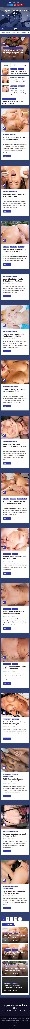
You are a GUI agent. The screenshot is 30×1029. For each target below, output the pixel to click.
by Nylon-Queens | (24, 1020)
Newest (5, 64)
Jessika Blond (6, 664)
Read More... (7, 156)
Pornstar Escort (22, 498)
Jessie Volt (14, 68)
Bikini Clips (13, 86)
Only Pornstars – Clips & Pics (17, 1018)
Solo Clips (14, 664)
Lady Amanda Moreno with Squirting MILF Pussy (15, 51)
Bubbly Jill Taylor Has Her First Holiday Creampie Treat (14, 502)
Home (14, 1025)
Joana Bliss (6, 441)
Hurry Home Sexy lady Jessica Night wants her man (14, 892)
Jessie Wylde (21, 86)
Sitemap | (15, 1022)
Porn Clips (21, 68)
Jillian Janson (6, 553)
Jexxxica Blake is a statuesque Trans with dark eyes (14, 723)
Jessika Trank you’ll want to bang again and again (13, 613)
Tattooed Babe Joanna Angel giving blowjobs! (14, 835)
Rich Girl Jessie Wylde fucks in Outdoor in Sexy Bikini (14, 250)
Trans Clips (15, 719)
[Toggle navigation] (15, 28)
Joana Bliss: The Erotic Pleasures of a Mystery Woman (15, 445)
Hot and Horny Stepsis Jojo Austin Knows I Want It (13, 335)
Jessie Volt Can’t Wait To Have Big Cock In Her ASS (14, 138)
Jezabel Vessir (7, 774)
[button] (28, 29)
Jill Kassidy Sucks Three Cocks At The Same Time (14, 195)
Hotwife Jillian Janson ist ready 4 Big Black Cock (15, 557)
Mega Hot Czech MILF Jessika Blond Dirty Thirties (14, 668)
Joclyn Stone (6, 386)
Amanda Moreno (7, 48)
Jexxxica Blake (7, 719)
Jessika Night (6, 886)
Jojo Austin (5, 98)
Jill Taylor (6, 498)
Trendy (24, 64)
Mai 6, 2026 (7, 56)
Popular (15, 64)
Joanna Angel (6, 831)
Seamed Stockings (17, 48)
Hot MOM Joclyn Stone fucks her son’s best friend (14, 390)
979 (16, 919)
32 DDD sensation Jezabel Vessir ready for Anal (13, 780)
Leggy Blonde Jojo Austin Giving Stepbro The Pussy (13, 280)
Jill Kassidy (14, 77)
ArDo (14, 56)
